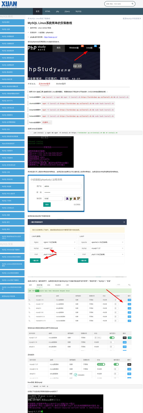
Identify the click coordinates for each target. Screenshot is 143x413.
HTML (47, 11)
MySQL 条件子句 (7, 101)
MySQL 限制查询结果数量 (10, 136)
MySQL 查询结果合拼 (8, 165)
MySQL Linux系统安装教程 (10, 273)
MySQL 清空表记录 (8, 108)
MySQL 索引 (6, 222)
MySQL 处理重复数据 (8, 122)
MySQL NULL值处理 (8, 193)
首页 (37, 11)
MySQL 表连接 (6, 186)
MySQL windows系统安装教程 (11, 257)
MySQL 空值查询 (7, 158)
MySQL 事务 (6, 229)
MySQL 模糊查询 (7, 115)
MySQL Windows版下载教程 (11, 250)
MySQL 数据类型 (7, 72)
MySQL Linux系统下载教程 (10, 280)
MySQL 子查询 (6, 201)
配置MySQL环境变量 (8, 296)
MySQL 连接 (6, 29)
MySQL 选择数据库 (8, 65)
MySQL (79, 11)
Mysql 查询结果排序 (8, 143)
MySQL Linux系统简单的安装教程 (11, 288)
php (57, 11)
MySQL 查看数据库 (8, 36)
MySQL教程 (5, 22)
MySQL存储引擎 (7, 79)
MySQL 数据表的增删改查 (10, 86)
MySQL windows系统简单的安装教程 (12, 265)
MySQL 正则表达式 (8, 208)
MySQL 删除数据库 (8, 58)
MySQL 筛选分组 (7, 179)
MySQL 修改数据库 (8, 51)
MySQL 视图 (6, 215)
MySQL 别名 (6, 129)
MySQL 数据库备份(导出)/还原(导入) (11, 237)
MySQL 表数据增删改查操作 (11, 93)
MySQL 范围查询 (7, 151)
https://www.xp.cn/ (50, 37)
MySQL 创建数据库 (8, 43)
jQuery (67, 11)
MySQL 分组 (6, 172)
